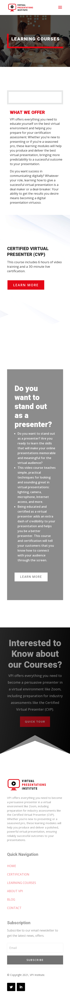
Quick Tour (35, 722)
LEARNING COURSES (21, 883)
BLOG (11, 899)
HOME (11, 866)
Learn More (26, 285)
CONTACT (14, 908)
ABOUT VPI (15, 891)
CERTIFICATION (18, 874)
